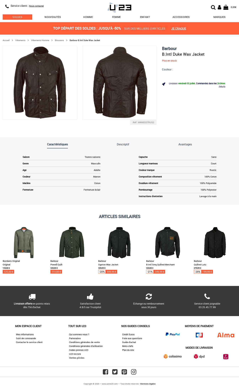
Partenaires (75, 338)
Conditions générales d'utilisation (86, 346)
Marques (219, 17)
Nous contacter (36, 5)
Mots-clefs (127, 346)
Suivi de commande (26, 338)
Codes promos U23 (78, 350)
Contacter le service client (29, 342)
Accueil (6, 40)
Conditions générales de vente (84, 342)
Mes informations (25, 334)
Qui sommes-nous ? (79, 334)
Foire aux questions (132, 338)
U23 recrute (75, 353)
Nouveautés (53, 17)
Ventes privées (76, 357)
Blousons (59, 40)
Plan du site (128, 350)
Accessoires (181, 17)
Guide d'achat (129, 342)
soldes (17, 17)
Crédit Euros (128, 334)
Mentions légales (148, 383)
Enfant (145, 17)
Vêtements (20, 40)
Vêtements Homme (40, 40)
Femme (116, 17)
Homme (88, 17)
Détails (222, 86)
